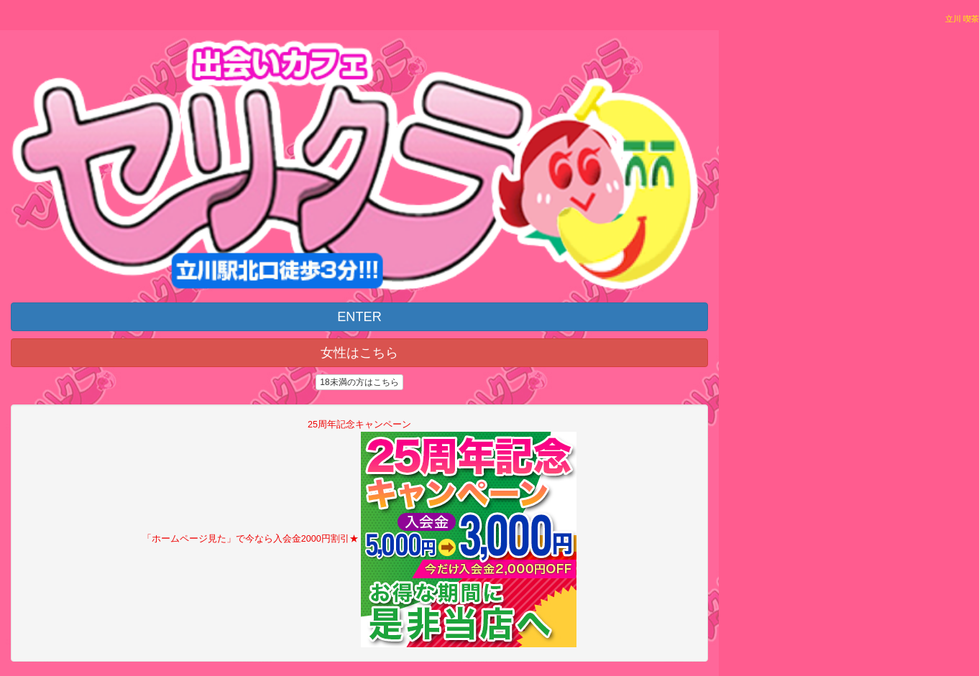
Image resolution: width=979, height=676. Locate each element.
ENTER (359, 317)
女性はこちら (359, 353)
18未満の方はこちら (359, 382)
